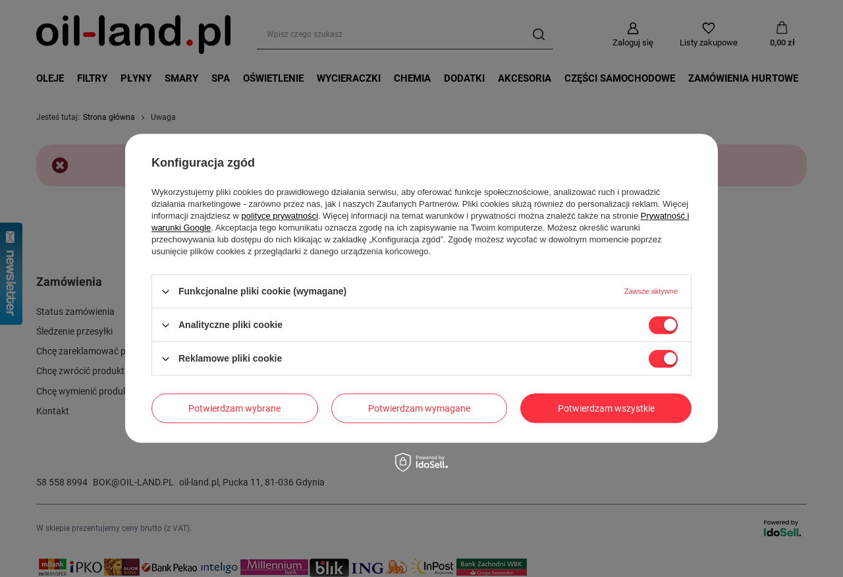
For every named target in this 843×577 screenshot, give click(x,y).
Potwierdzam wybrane (234, 408)
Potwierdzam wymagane (419, 408)
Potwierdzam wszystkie (606, 408)
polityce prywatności (280, 216)
